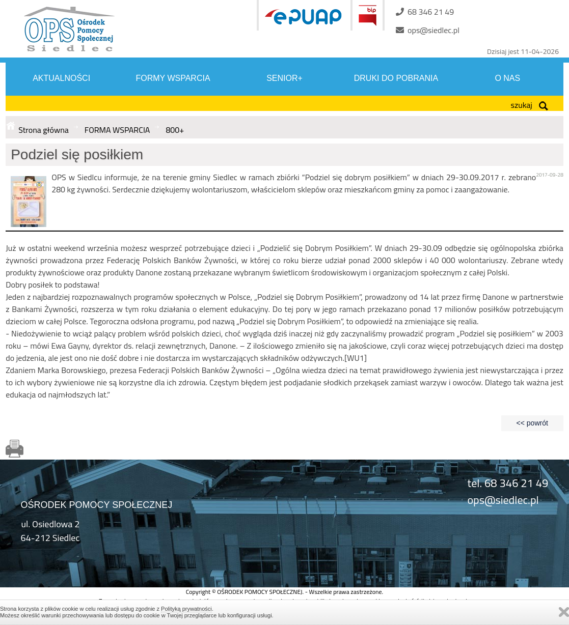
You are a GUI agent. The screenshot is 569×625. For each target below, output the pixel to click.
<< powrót (532, 423)
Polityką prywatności (186, 609)
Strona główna (43, 130)
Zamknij (564, 612)
